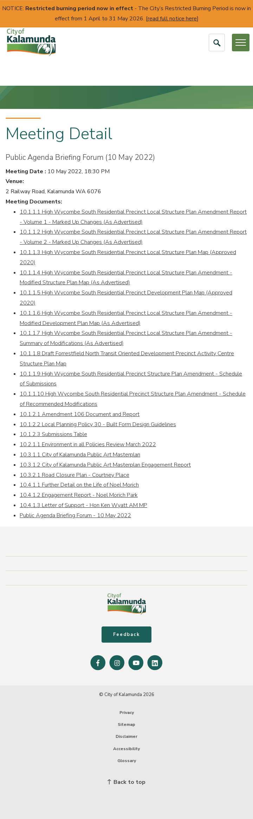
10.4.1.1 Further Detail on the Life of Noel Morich (79, 485)
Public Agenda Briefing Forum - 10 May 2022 (75, 515)
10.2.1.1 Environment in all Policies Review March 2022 (88, 444)
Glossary (126, 760)
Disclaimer (126, 736)
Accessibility (126, 749)
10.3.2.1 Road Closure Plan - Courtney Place (74, 475)
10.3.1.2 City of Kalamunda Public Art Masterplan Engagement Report (105, 465)
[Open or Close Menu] (240, 42)
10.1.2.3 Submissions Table (53, 434)
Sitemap (126, 724)
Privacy (126, 712)
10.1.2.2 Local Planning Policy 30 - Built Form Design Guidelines (98, 424)
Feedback (126, 634)
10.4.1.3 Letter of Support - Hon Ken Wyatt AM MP (83, 505)
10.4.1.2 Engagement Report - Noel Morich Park (79, 495)
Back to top (126, 782)
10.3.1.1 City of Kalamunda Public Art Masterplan (80, 455)
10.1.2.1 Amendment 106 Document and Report (80, 414)
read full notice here (172, 18)
